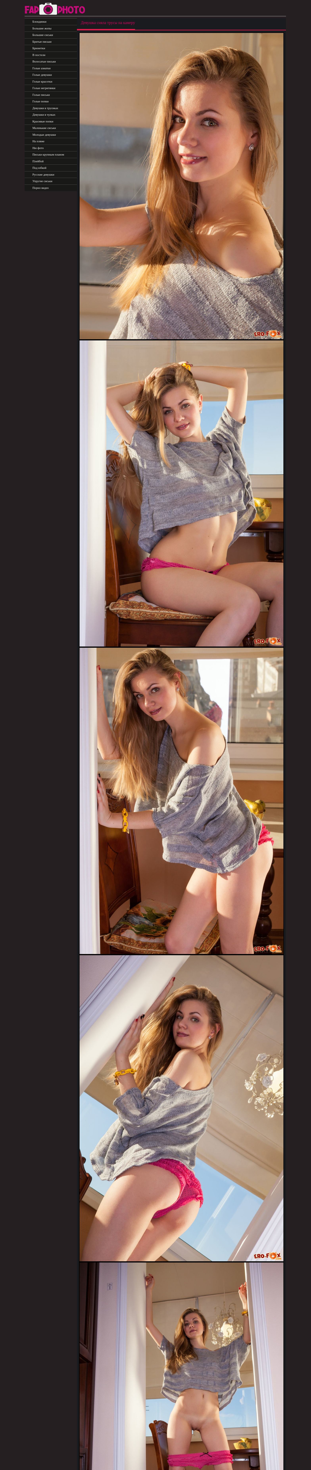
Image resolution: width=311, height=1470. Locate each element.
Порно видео (41, 187)
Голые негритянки (44, 88)
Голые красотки (42, 81)
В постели (39, 55)
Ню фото (38, 148)
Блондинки (39, 21)
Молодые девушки (44, 134)
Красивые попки (43, 121)
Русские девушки (43, 174)
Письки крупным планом (48, 154)
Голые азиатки (42, 68)
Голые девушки (42, 74)
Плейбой (38, 161)
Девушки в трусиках (45, 108)
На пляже (38, 141)
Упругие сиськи (42, 181)
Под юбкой (39, 167)
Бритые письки (42, 41)
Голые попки (41, 101)
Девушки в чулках (44, 114)
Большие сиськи (43, 35)
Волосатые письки (44, 61)
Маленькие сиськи (44, 128)
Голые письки (41, 94)
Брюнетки (39, 48)
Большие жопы (42, 28)
